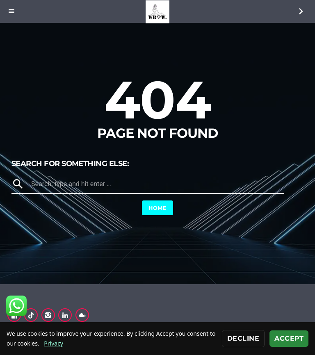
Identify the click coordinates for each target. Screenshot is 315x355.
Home (157, 208)
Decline (243, 338)
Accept (289, 338)
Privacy (53, 343)
